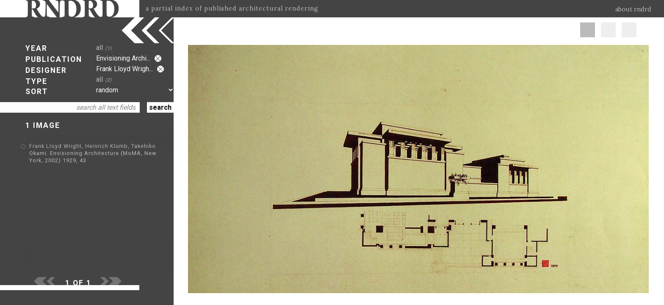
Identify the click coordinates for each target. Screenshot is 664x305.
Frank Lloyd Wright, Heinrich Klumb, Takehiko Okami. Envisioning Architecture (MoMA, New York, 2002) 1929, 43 (93, 153)
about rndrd (633, 9)
